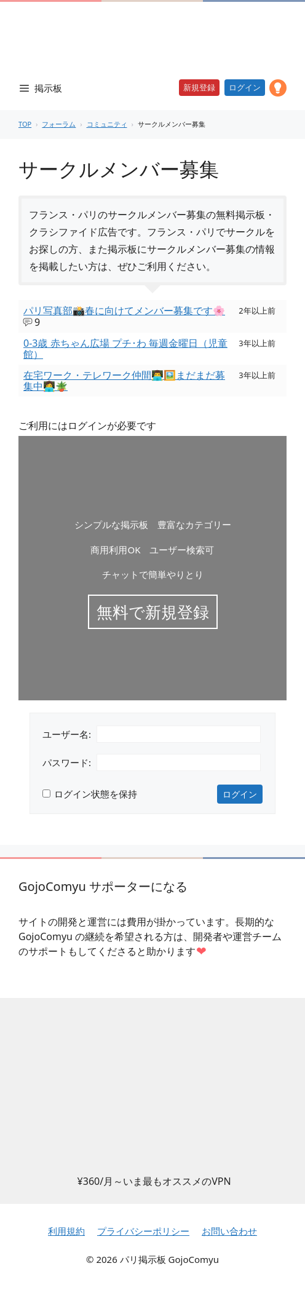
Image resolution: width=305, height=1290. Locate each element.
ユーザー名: (66, 734)
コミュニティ (107, 124)
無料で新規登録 (153, 612)
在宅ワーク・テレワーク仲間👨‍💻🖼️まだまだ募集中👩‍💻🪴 (124, 380)
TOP (24, 124)
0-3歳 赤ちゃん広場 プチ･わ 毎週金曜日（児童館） (125, 348)
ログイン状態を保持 (95, 793)
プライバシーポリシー (143, 1231)
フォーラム (59, 124)
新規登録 (199, 87)
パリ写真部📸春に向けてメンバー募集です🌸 (124, 310)
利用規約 (66, 1231)
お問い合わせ (229, 1231)
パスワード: (66, 762)
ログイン (245, 87)
